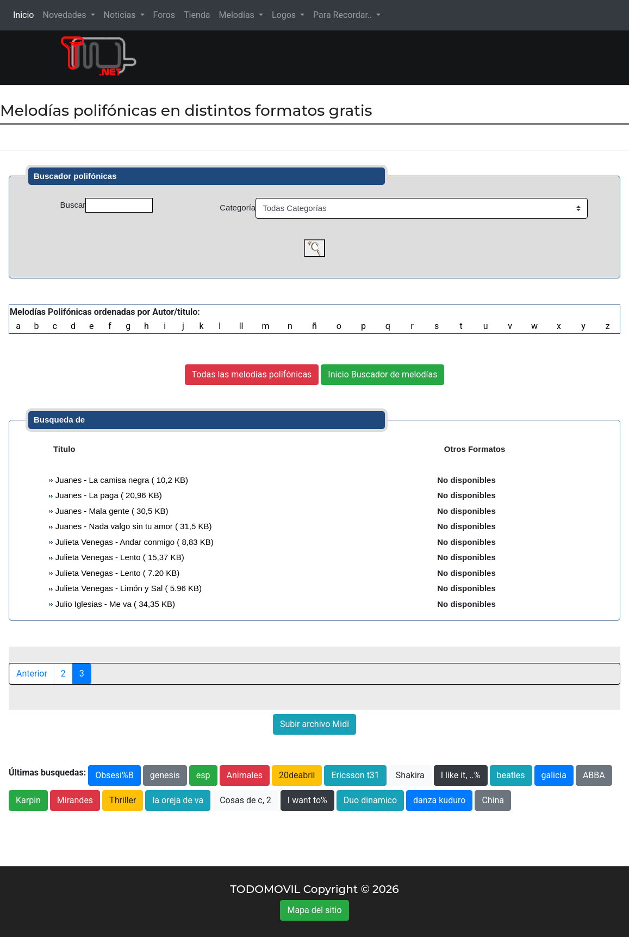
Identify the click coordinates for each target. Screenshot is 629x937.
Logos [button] (285, 15)
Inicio (25, 14)
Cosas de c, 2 (245, 800)
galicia (553, 775)
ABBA (594, 775)
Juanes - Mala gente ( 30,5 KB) (111, 511)
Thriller (122, 800)
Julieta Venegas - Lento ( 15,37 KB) (118, 557)
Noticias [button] (121, 15)
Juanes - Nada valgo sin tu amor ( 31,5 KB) (132, 526)
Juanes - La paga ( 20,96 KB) (107, 495)
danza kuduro (439, 800)
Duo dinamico (370, 800)
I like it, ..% (461, 775)
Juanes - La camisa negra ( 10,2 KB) (120, 480)
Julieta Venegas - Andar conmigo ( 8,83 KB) (133, 542)
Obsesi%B (114, 775)
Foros (164, 15)
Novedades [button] (65, 15)
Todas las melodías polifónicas (252, 374)
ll (241, 326)
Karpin (28, 800)
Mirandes (75, 800)
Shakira (410, 775)
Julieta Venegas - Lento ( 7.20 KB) (116, 573)
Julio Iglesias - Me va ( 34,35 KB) (114, 604)
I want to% (307, 800)
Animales (245, 775)
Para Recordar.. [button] (343, 15)
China (493, 800)
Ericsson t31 (355, 775)
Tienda (197, 15)
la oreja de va (177, 800)
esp (203, 775)
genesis (165, 775)
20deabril (297, 775)
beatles (511, 775)
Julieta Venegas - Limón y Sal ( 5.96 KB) (127, 588)
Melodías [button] (237, 15)
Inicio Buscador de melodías (382, 374)
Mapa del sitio (314, 910)
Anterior (31, 673)
